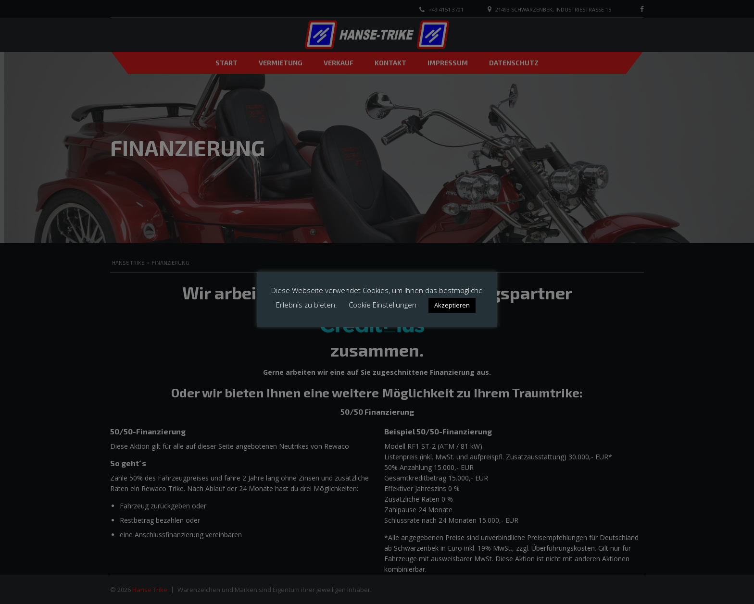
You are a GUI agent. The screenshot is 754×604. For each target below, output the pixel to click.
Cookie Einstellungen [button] (382, 304)
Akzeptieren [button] (452, 305)
